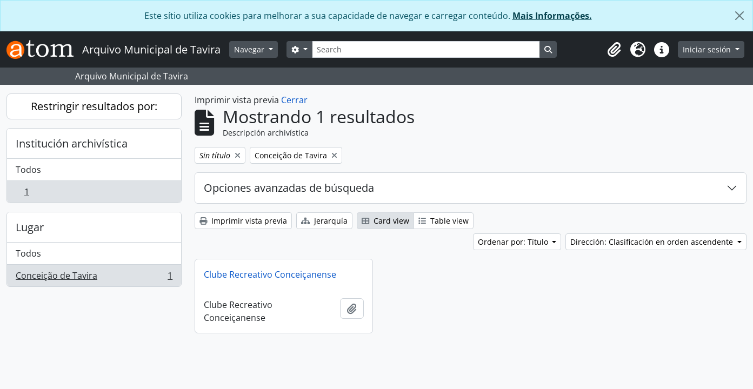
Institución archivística (72, 143)
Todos (28, 170)
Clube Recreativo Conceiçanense (270, 274)
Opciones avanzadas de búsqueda (289, 187)
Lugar (30, 227)
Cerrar (294, 100)
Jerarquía (324, 221)
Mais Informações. (552, 16)
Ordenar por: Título (514, 242)
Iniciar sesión (708, 49)
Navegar (250, 49)
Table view (443, 221)
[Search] (426, 49)
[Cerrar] (739, 16)
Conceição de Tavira (93, 277)
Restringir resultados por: (94, 106)
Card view (385, 221)
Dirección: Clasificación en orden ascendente (652, 242)
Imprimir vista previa (243, 221)
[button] (614, 50)
